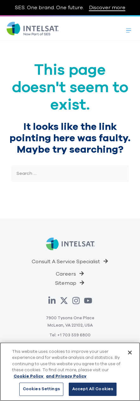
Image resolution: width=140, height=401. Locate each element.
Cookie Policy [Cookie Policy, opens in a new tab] (29, 376)
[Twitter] (64, 300)
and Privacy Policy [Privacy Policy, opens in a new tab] (66, 376)
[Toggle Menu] (128, 28)
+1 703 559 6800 (74, 335)
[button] (70, 261)
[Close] (130, 353)
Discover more (107, 7)
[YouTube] (88, 300)
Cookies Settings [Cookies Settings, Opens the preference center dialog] (41, 389)
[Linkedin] (52, 300)
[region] (70, 371)
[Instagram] (76, 300)
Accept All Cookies (92, 389)
